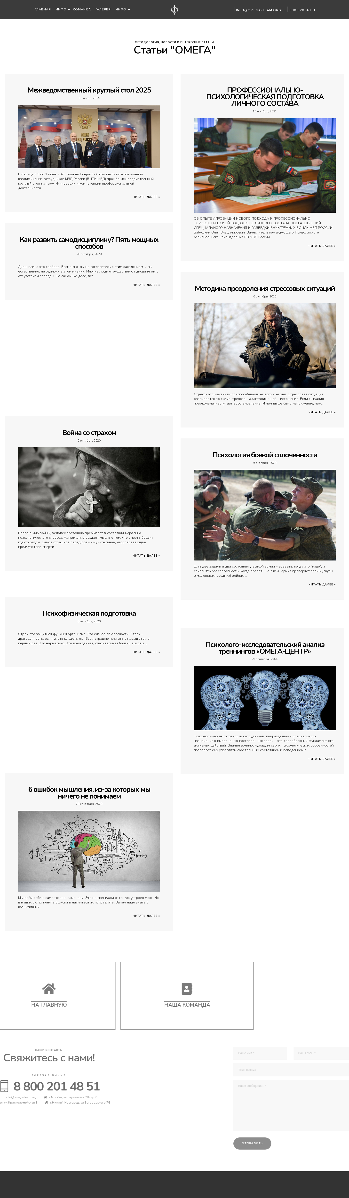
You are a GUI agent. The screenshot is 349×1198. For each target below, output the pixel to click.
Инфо (61, 9)
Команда (82, 9)
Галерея (103, 9)
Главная (42, 9)
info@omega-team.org (257, 10)
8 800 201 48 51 (300, 10)
